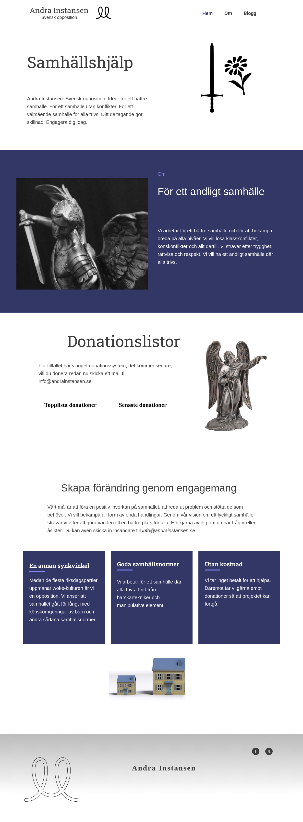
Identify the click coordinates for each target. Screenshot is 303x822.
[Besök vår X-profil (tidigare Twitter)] (269, 751)
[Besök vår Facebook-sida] (255, 751)
